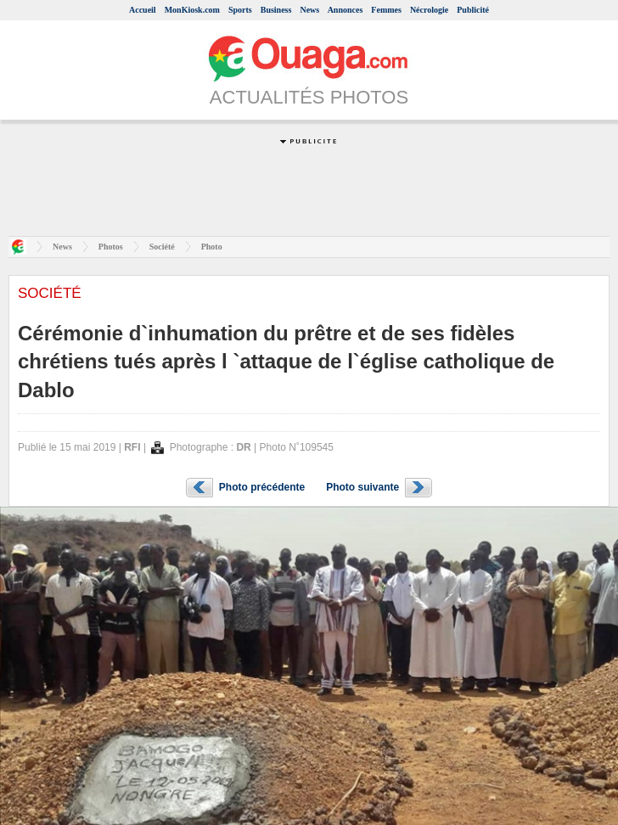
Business (276, 9)
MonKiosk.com (192, 9)
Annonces (345, 9)
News (309, 9)
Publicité (473, 9)
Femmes (386, 9)
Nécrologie (429, 9)
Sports (240, 9)
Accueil (142, 9)
